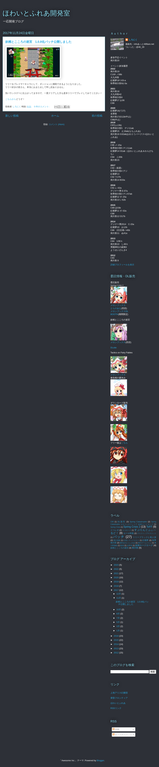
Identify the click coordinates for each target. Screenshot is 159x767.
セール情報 (128, 533)
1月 (118, 630)
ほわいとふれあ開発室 (36, 13)
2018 (116, 586)
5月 (118, 622)
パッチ (119, 537)
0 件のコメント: (42, 106)
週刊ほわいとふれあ (127, 543)
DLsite (113, 347)
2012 (116, 652)
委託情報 (116, 540)
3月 (118, 626)
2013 (116, 648)
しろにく (133, 39)
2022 (116, 569)
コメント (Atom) (56, 124)
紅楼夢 (145, 540)
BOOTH (114, 314)
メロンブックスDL (119, 311)
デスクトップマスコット (146, 533)
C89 (112, 522)
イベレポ (114, 530)
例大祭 (135, 548)
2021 (116, 573)
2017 (116, 590)
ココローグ (126, 530)
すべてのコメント (122, 734)
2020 (116, 577)
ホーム (55, 115)
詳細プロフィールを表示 (122, 264)
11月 (119, 598)
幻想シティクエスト (131, 540)
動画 (122, 545)
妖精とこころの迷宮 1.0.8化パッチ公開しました (38, 41)
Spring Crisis (115, 527)
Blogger (100, 760)
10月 (119, 609)
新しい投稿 (12, 115)
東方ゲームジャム (145, 543)
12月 (119, 594)
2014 (116, 644)
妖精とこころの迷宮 (119, 548)
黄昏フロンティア (119, 698)
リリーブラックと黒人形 (144, 537)
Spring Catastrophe (138, 522)
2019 (116, 581)
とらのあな (115, 308)
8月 (118, 613)
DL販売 (121, 522)
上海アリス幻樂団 (119, 693)
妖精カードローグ (144, 545)
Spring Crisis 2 (131, 526)
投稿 (115, 729)
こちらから (10, 99)
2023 (116, 565)
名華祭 (129, 545)
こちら (124, 443)
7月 (118, 618)
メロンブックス (118, 341)
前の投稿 (97, 115)
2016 (116, 636)
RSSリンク (115, 708)
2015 (116, 640)
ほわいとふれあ (118, 703)
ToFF (149, 526)
